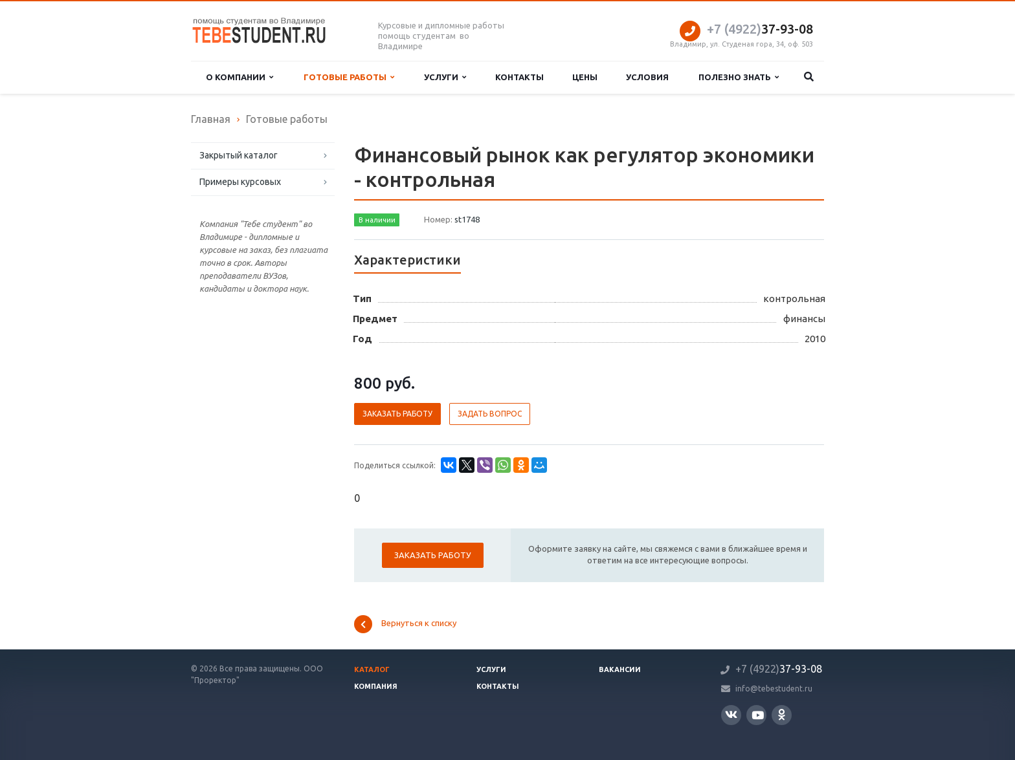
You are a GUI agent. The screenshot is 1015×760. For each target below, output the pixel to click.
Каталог (372, 669)
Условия (647, 76)
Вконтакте (731, 714)
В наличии (377, 220)
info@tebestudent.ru (773, 688)
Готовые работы (349, 77)
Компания (375, 686)
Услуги (445, 77)
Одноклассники (781, 714)
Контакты (519, 76)
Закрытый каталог (238, 155)
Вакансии (620, 669)
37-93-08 (760, 28)
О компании (239, 77)
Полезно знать (738, 77)
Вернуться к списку (405, 624)
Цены (584, 76)
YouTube (758, 715)
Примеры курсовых (240, 182)
